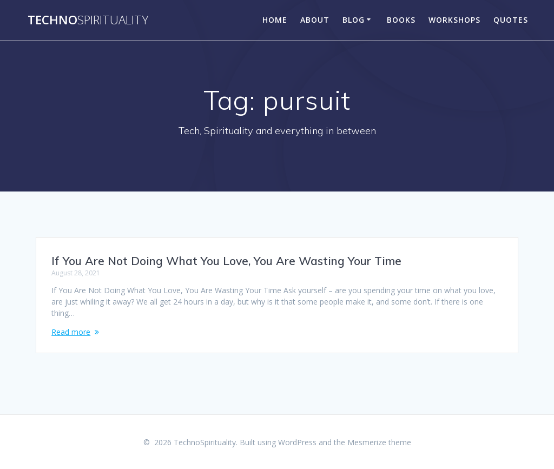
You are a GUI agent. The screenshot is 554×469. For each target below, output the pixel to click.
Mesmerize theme (379, 442)
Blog (353, 20)
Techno (88, 20)
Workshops (454, 20)
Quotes (510, 20)
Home (274, 20)
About (314, 20)
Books (401, 20)
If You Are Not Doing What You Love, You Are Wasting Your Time (226, 261)
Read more (70, 332)
